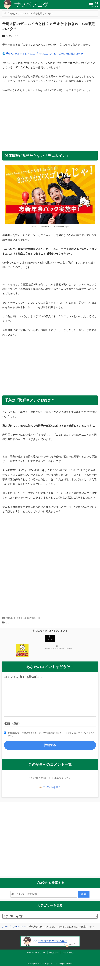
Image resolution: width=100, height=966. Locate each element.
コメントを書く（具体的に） (23, 677)
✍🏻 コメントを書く (50, 787)
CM (7, 622)
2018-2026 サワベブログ (47, 964)
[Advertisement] (50, 120)
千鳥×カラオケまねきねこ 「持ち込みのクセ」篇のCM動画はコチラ (44, 53)
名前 (12, 723)
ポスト (50, 637)
